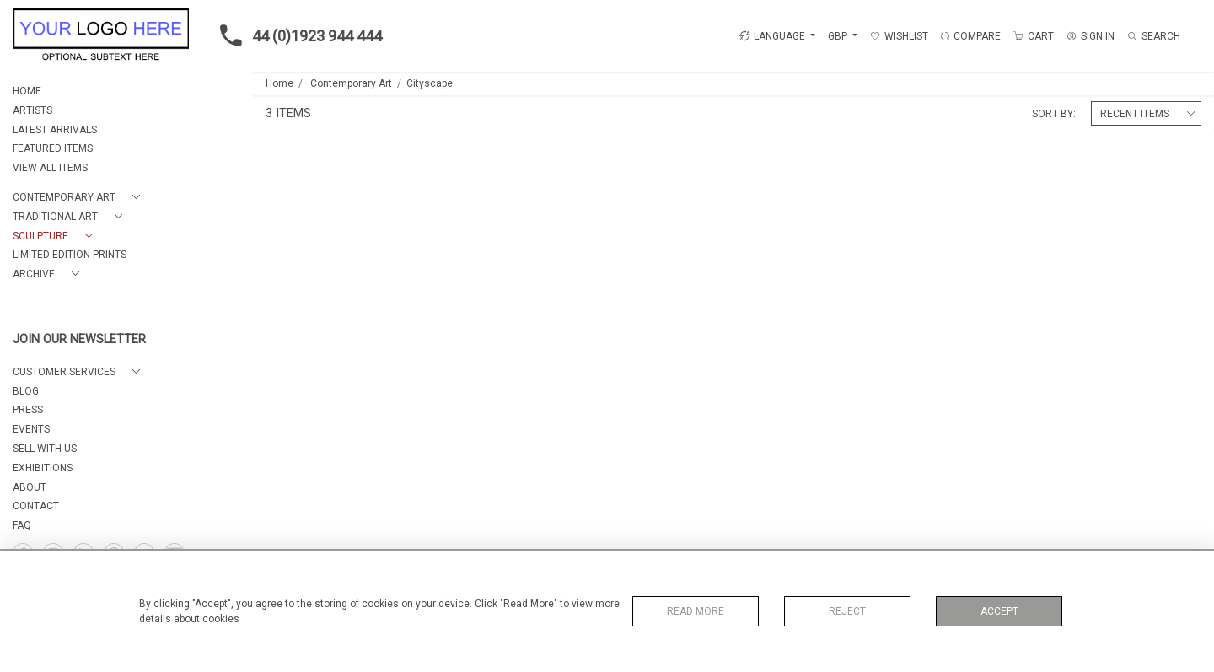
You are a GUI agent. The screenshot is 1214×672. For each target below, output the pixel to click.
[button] (80, 198)
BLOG (26, 391)
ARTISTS (32, 110)
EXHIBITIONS (43, 468)
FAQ (22, 525)
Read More (695, 611)
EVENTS (31, 429)
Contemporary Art (351, 83)
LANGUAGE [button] (772, 36)
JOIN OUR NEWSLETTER (79, 339)
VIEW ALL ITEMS (50, 168)
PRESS (28, 410)
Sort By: (1054, 114)
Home (279, 83)
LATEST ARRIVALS (55, 130)
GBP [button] (839, 36)
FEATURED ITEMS (53, 148)
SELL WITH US (45, 448)
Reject (847, 611)
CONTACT (36, 506)
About (29, 487)
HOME (27, 91)
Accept (999, 611)
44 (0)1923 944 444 (296, 35)
